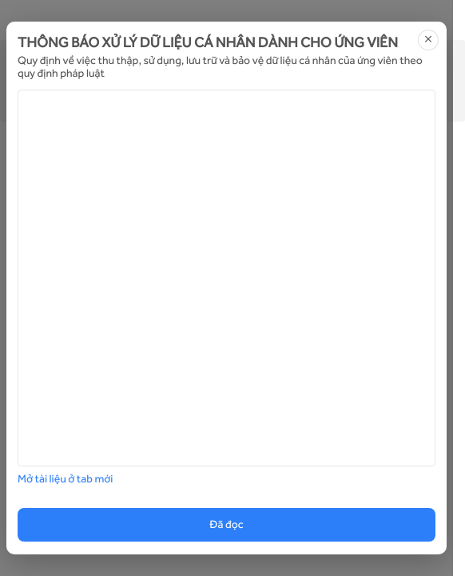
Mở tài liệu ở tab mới (65, 479)
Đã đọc (226, 524)
